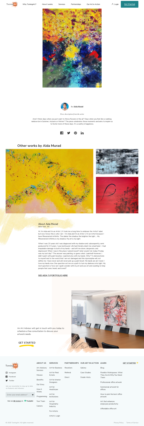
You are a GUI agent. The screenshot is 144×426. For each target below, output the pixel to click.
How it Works (39, 390)
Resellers (68, 368)
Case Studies (85, 372)
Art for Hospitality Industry (53, 404)
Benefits (40, 380)
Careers (40, 406)
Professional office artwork (111, 382)
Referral (68, 372)
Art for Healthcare (53, 388)
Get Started (129, 4)
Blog (102, 368)
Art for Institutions (53, 395)
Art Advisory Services (42, 369)
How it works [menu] (47, 4)
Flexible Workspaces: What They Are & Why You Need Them (111, 375)
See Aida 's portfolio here (53, 275)
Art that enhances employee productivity (109, 402)
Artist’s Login (54, 416)
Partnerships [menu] (76, 4)
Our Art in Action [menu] (93, 4)
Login (116, 4)
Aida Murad (78, 106)
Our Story (40, 384)
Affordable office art (108, 408)
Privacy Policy (119, 423)
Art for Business (55, 368)
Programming (42, 396)
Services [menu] (61, 4)
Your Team (41, 401)
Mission (40, 375)
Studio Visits (85, 377)
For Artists (53, 411)
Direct (67, 377)
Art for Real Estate (54, 373)
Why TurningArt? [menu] (29, 4)
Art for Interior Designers (55, 381)
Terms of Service (132, 423)
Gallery (83, 368)
